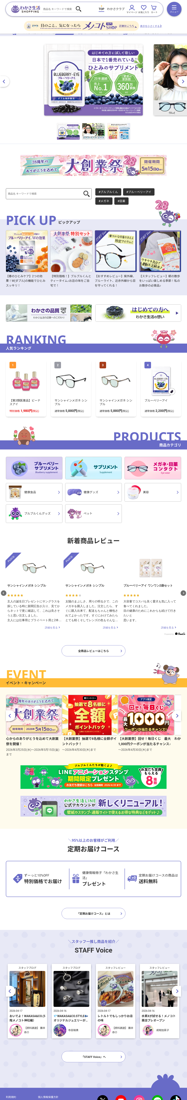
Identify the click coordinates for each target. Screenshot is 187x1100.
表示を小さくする (162, 27)
